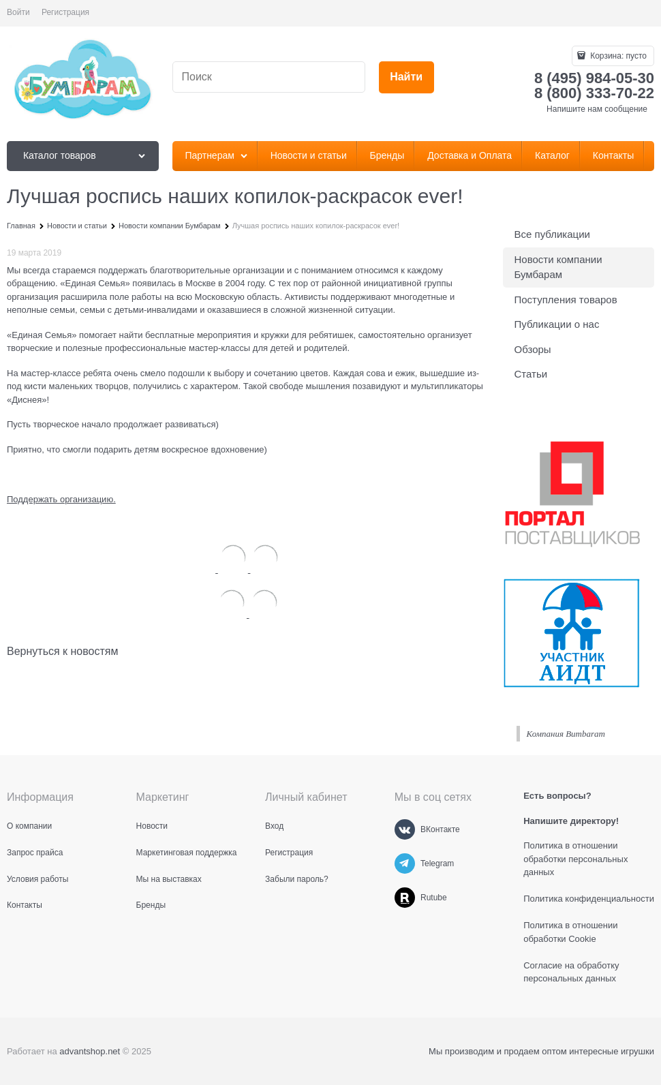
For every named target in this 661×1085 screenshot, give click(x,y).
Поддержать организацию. (61, 499)
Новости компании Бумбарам (558, 267)
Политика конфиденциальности (588, 898)
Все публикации (552, 234)
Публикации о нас (557, 324)
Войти (18, 12)
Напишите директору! (571, 821)
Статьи (531, 374)
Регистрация (65, 12)
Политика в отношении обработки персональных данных (575, 858)
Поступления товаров (565, 299)
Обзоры (532, 349)
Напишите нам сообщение (597, 109)
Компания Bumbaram (566, 734)
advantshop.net (89, 1051)
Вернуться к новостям (62, 651)
